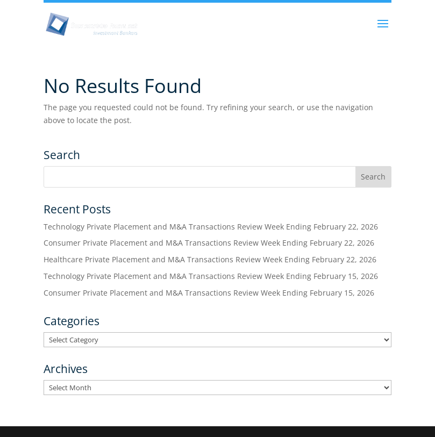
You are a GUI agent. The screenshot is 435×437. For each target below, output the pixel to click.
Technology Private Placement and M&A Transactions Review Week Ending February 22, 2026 (211, 226)
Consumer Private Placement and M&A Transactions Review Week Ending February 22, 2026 (209, 243)
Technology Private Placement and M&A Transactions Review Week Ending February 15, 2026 (211, 276)
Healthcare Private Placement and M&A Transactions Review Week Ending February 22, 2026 (210, 259)
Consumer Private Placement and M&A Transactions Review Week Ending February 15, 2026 (209, 293)
